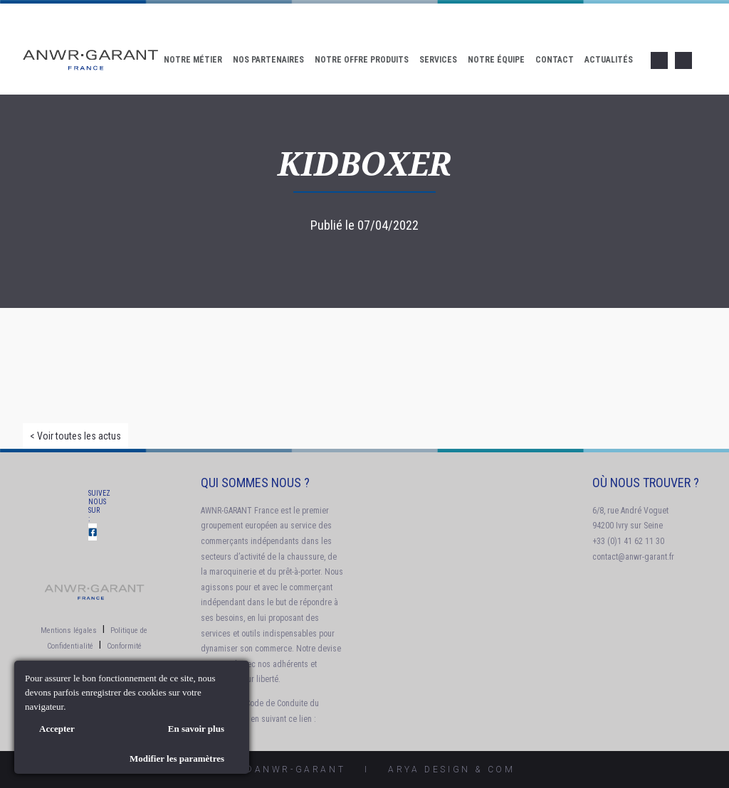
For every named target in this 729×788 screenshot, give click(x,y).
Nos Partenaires (268, 60)
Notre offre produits (362, 60)
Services (438, 60)
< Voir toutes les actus (75, 436)
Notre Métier (193, 60)
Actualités (608, 60)
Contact (554, 60)
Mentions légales (69, 630)
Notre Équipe (496, 60)
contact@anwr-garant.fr (633, 557)
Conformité (124, 646)
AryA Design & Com (451, 769)
